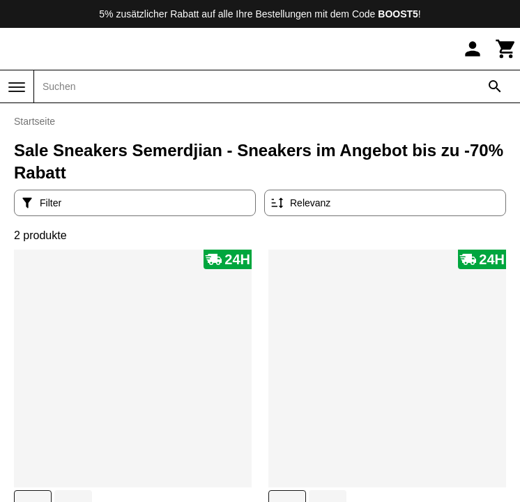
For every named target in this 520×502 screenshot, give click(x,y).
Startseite (34, 121)
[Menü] (16, 87)
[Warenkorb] (506, 49)
